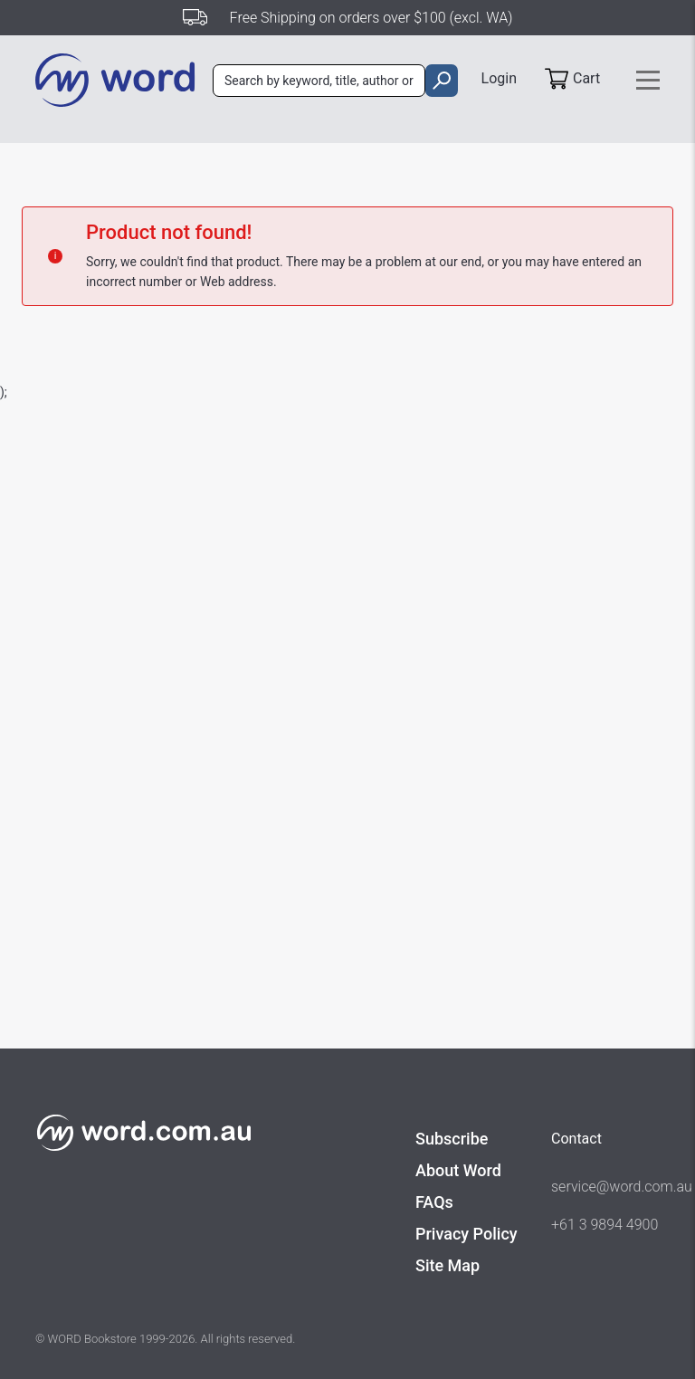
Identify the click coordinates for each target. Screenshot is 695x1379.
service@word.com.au (605, 1186)
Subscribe (451, 1138)
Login (499, 78)
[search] (441, 80)
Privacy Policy (466, 1233)
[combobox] (319, 80)
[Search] (319, 80)
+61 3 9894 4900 (604, 1224)
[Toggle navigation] (648, 80)
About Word (458, 1170)
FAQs (434, 1201)
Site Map (447, 1265)
